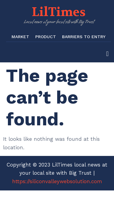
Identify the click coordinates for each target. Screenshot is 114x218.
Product (45, 36)
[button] (107, 53)
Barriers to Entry (83, 36)
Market (20, 36)
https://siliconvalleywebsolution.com (57, 181)
